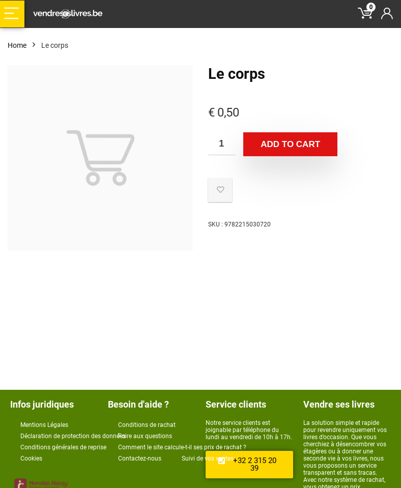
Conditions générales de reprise (63, 447)
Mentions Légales (44, 424)
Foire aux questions (145, 436)
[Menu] (12, 14)
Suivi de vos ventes (208, 458)
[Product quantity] (222, 143)
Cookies (31, 458)
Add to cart (290, 144)
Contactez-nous (139, 458)
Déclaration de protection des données (73, 436)
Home (17, 45)
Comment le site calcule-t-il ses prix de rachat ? (182, 447)
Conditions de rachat (147, 424)
